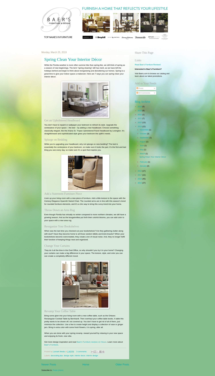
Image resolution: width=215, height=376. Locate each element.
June (142, 145)
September (145, 138)
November (144, 130)
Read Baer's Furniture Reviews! (148, 65)
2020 (140, 122)
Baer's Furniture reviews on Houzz (91, 342)
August (143, 142)
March (142, 153)
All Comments (143, 93)
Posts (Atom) (58, 370)
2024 (140, 106)
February (144, 162)
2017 (140, 175)
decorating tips (57, 355)
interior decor (80, 355)
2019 (140, 126)
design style (69, 355)
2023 (140, 110)
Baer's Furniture (51, 345)
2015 (140, 183)
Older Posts (122, 364)
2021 (140, 118)
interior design (92, 355)
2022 (140, 114)
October (143, 134)
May (142, 149)
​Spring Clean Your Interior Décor (73, 59)
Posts (139, 88)
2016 (140, 179)
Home (85, 364)
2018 (140, 171)
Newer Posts (49, 364)
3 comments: (81, 351)
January (143, 166)
